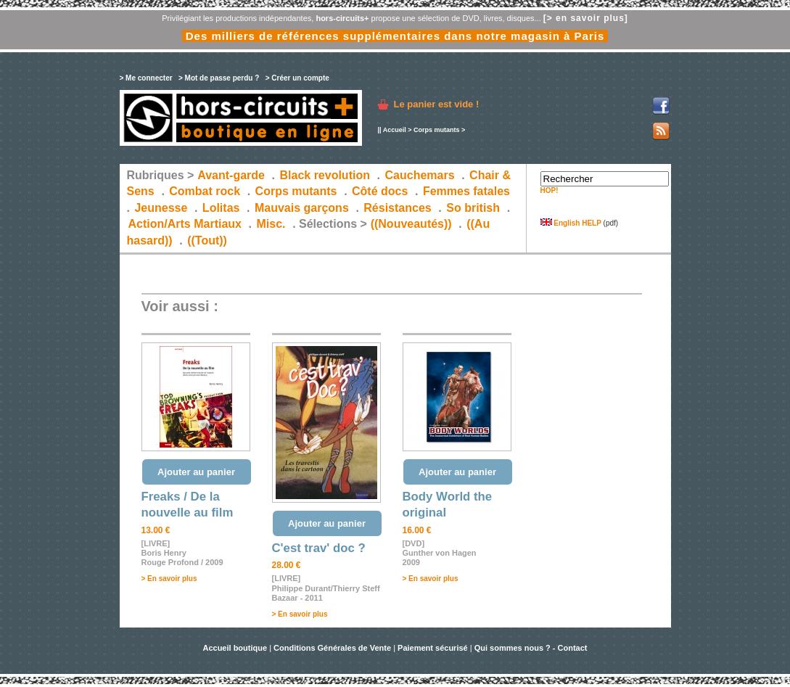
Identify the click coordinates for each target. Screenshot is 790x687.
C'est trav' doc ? (319, 548)
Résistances (397, 208)
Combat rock (204, 191)
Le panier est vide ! (437, 104)
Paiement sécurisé (433, 647)
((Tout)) (207, 240)
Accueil (394, 129)
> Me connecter (146, 78)
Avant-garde (231, 175)
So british (473, 208)
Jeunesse (160, 208)
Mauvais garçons (302, 208)
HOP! (549, 190)
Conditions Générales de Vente (332, 647)
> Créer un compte (297, 78)
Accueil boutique (235, 647)
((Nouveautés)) (411, 224)
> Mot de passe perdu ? (218, 78)
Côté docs (380, 191)
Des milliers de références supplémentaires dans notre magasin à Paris (395, 36)
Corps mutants (437, 129)
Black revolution (324, 175)
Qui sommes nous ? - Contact (531, 647)
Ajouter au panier (196, 471)
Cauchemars (420, 175)
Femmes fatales (466, 191)
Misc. (271, 224)
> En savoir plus (169, 579)
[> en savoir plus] (585, 18)
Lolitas (221, 208)
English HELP (570, 223)
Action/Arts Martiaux (185, 224)
